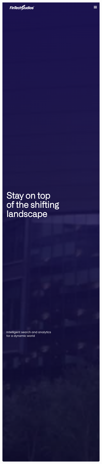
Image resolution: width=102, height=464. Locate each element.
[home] (24, 24)
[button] (95, 8)
